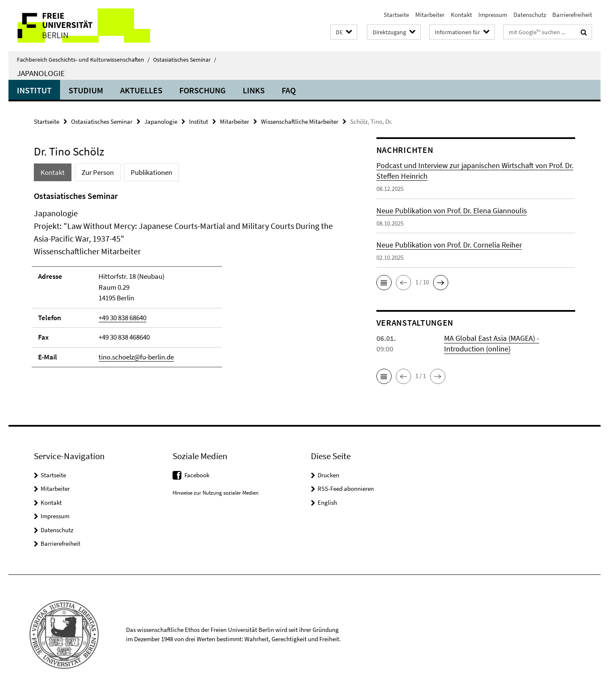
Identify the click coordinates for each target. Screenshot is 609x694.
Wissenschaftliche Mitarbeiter (299, 121)
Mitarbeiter (429, 15)
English (327, 502)
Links (254, 90)
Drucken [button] (328, 475)
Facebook (196, 475)
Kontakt (461, 15)
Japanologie (41, 73)
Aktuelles (141, 90)
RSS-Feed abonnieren (346, 488)
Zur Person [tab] (98, 172)
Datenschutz (529, 15)
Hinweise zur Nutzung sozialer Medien (215, 492)
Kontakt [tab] (53, 172)
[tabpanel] (189, 283)
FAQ (289, 90)
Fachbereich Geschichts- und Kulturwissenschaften (83, 60)
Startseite (396, 15)
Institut (34, 90)
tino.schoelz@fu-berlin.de (136, 357)
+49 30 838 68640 (122, 317)
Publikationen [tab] (151, 172)
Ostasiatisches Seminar (184, 60)
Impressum (492, 15)
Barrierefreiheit (572, 15)
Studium (86, 90)
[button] (343, 32)
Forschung (202, 90)
